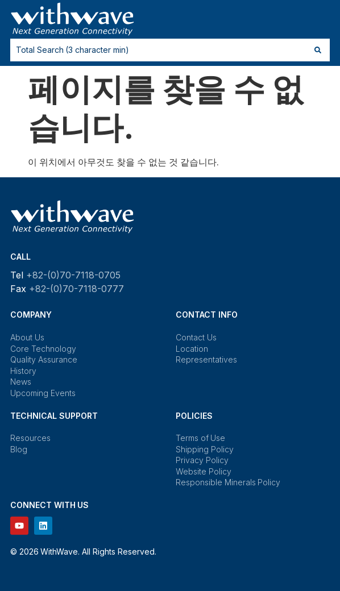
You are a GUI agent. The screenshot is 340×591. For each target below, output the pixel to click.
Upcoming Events (43, 393)
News (20, 381)
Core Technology (43, 348)
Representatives (206, 359)
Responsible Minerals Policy (228, 482)
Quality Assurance (43, 359)
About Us (27, 337)
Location (192, 348)
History (23, 371)
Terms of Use (200, 438)
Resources (30, 438)
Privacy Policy (202, 460)
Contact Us (196, 337)
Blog (18, 449)
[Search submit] (318, 50)
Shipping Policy (205, 449)
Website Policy (203, 471)
